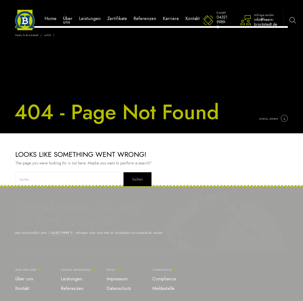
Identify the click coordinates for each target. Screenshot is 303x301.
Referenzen (144, 18)
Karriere (171, 18)
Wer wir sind (25, 270)
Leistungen (90, 18)
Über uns (67, 20)
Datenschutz (119, 288)
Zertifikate (117, 18)
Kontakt (192, 18)
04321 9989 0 (61, 232)
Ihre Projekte (75, 220)
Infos (111, 270)
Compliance (162, 270)
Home (50, 18)
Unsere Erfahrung (76, 270)
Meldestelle (163, 288)
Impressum (117, 279)
